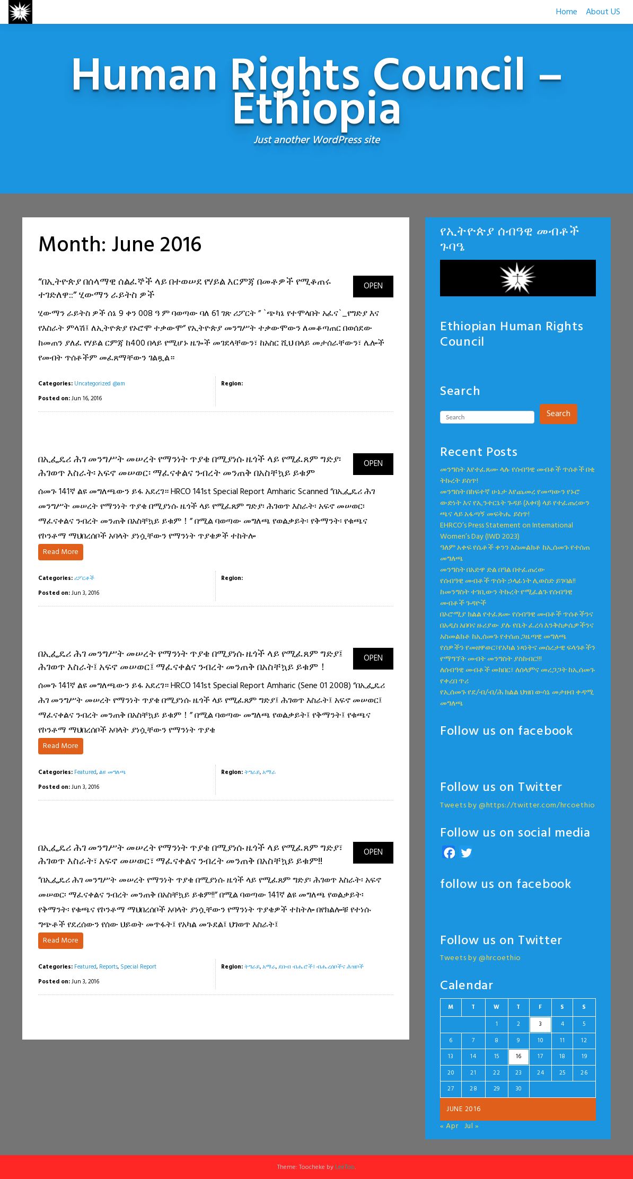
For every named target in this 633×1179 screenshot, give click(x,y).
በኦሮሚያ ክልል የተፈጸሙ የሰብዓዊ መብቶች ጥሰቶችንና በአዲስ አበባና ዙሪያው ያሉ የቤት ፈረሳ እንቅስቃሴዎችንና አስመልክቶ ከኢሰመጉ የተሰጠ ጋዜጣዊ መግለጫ (517, 626)
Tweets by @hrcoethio (480, 958)
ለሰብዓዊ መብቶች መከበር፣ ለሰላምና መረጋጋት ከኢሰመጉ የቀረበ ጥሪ (517, 676)
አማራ (269, 772)
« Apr (449, 1126)
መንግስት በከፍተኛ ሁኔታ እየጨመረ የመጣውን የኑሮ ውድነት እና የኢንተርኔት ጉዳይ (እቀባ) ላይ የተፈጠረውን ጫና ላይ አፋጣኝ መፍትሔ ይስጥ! (515, 503)
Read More (60, 552)
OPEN (373, 286)
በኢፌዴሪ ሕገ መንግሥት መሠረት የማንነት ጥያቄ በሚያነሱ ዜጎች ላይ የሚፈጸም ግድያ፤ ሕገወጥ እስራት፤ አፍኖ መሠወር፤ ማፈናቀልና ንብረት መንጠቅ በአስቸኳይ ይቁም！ (190, 661)
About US (603, 12)
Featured (85, 772)
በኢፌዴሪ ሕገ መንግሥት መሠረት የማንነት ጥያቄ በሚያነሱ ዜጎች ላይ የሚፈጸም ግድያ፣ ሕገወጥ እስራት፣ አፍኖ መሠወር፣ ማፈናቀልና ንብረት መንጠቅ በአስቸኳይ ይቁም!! (190, 855)
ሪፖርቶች (84, 578)
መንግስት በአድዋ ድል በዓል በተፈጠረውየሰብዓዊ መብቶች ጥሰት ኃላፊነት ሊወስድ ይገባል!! (508, 575)
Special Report (138, 967)
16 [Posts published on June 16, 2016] (519, 1056)
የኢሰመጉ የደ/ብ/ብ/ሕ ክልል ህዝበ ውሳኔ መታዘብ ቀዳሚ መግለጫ (517, 698)
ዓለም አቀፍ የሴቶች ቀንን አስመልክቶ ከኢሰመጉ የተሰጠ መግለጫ (515, 553)
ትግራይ (252, 772)
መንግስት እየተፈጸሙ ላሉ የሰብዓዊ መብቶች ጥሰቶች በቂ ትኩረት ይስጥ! (517, 475)
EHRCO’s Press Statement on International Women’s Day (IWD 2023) (506, 531)
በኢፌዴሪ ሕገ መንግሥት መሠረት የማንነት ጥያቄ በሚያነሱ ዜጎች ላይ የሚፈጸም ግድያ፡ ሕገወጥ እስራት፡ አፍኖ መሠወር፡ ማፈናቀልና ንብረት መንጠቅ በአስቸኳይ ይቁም (189, 466)
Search (558, 414)
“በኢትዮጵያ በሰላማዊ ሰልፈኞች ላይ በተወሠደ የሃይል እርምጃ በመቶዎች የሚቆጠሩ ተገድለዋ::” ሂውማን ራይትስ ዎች (184, 289)
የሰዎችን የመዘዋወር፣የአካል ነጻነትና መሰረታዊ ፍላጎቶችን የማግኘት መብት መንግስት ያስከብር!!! (517, 653)
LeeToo (345, 1167)
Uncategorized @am (99, 384)
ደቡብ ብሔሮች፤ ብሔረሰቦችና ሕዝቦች (321, 967)
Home (566, 12)
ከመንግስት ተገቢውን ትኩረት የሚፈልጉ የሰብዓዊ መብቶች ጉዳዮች (506, 598)
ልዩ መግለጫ (112, 772)
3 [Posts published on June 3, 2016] (540, 1024)
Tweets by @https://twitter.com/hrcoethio (517, 805)
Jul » (472, 1126)
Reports (108, 967)
